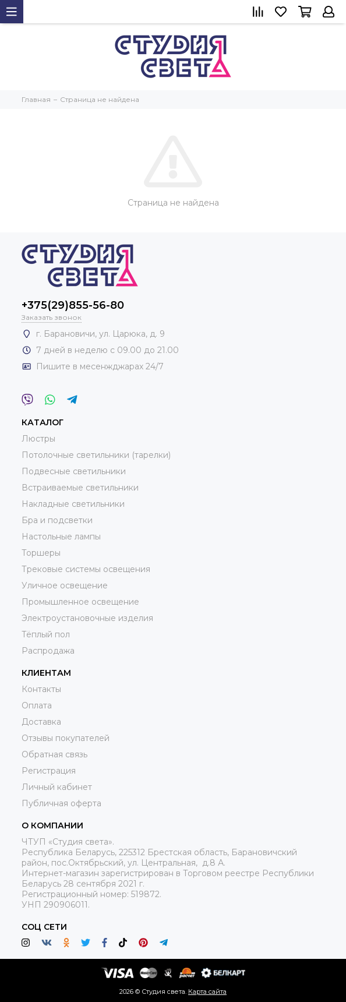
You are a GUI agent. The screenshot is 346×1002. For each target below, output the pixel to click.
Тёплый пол (46, 634)
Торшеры (41, 553)
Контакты (41, 689)
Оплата (37, 705)
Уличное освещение (65, 585)
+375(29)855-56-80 (73, 305)
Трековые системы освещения (86, 569)
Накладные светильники (73, 504)
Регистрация (49, 770)
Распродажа (48, 650)
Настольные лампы (61, 536)
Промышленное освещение (80, 602)
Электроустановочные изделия (87, 618)
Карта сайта (207, 991)
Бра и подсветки (57, 520)
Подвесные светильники (74, 471)
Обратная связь (54, 754)
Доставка (41, 722)
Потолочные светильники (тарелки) (96, 455)
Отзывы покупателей (66, 738)
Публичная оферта (61, 803)
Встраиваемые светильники (80, 487)
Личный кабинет (57, 787)
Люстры (38, 438)
